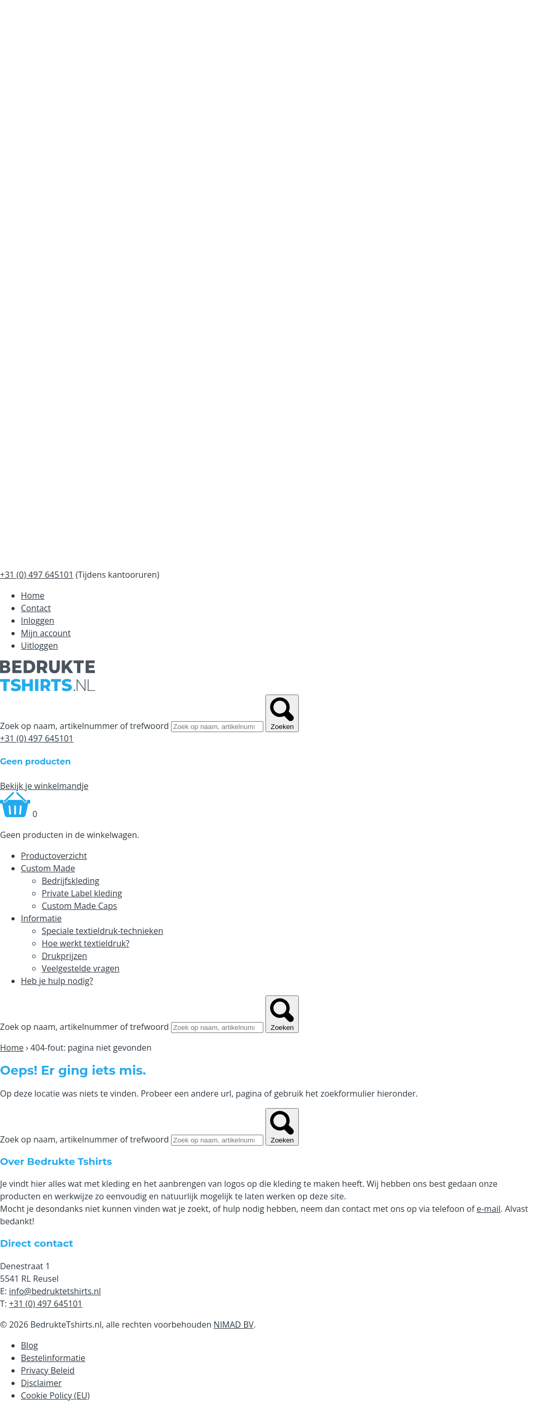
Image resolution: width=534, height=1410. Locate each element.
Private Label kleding (82, 893)
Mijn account (46, 633)
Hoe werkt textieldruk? (85, 943)
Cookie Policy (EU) (55, 1395)
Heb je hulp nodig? (57, 981)
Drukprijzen (64, 956)
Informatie (41, 918)
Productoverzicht (54, 855)
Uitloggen (39, 645)
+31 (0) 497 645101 (37, 738)
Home (32, 595)
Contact (36, 608)
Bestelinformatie (53, 1358)
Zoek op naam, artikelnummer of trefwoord (84, 726)
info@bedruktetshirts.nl (55, 1291)
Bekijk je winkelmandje (44, 786)
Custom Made (48, 868)
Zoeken (282, 713)
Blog (29, 1345)
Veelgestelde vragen (80, 968)
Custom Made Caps (79, 905)
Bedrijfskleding (71, 880)
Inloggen (37, 620)
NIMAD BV (234, 1324)
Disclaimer (41, 1383)
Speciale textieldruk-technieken (102, 931)
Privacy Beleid (48, 1370)
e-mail (489, 1208)
